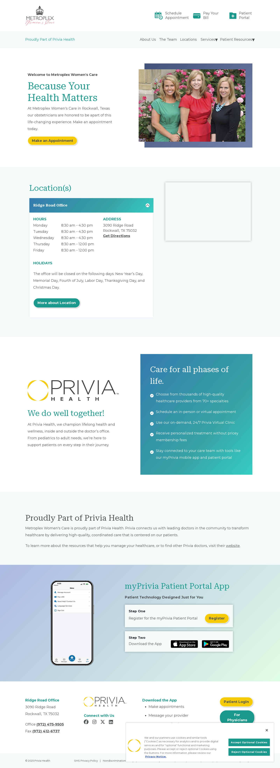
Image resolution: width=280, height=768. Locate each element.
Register (217, 618)
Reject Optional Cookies (249, 751)
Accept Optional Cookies (249, 742)
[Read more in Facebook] (87, 722)
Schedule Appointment (177, 15)
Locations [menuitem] (188, 39)
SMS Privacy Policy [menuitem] (86, 760)
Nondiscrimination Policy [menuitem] (118, 760)
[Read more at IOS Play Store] (184, 644)
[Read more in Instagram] (95, 722)
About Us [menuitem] (148, 39)
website (233, 546)
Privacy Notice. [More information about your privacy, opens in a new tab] (155, 756)
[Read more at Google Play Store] (215, 644)
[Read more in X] (103, 722)
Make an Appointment (52, 141)
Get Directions (116, 236)
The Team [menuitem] (168, 39)
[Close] (266, 730)
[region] (200, 742)
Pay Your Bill (211, 15)
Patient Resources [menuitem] (236, 39)
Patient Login (236, 702)
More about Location (57, 303)
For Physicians (237, 717)
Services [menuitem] (208, 39)
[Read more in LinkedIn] (111, 722)
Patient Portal (245, 15)
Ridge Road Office (50, 205)
